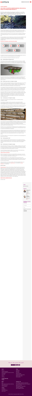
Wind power (17, 371)
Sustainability (3, 373)
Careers (3, 375)
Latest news (3, 374)
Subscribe (25, 210)
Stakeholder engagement (19, 387)
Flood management (4, 386)
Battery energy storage (19, 375)
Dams (2, 382)
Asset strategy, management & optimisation (22, 382)
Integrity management (5, 371)
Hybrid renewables (18, 373)
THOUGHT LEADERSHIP (4, 6)
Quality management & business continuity (8, 372)
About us (3, 370)
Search (28, 2)
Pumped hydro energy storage (20, 374)
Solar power (17, 372)
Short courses (4, 391)
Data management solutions (20, 388)
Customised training (4, 390)
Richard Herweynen (3, 167)
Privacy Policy (22, 394)
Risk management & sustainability (20, 386)
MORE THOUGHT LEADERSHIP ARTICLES (6, 177)
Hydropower (17, 370)
